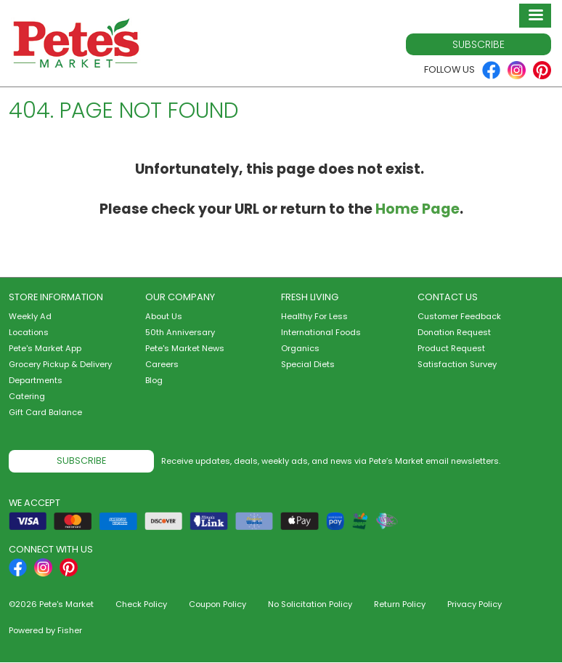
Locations (29, 332)
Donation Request (454, 332)
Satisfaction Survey (457, 364)
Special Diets (308, 364)
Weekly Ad (30, 316)
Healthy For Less (314, 316)
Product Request (451, 348)
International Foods (321, 332)
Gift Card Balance (45, 412)
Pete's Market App (45, 348)
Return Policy (399, 604)
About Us (163, 316)
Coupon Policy (217, 604)
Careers (162, 364)
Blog (154, 380)
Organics (300, 348)
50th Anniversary (180, 332)
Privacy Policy (474, 604)
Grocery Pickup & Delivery (60, 364)
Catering (27, 396)
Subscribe (478, 44)
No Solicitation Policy (310, 604)
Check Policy (141, 604)
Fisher (69, 630)
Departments (35, 380)
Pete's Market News (184, 348)
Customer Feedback (459, 316)
